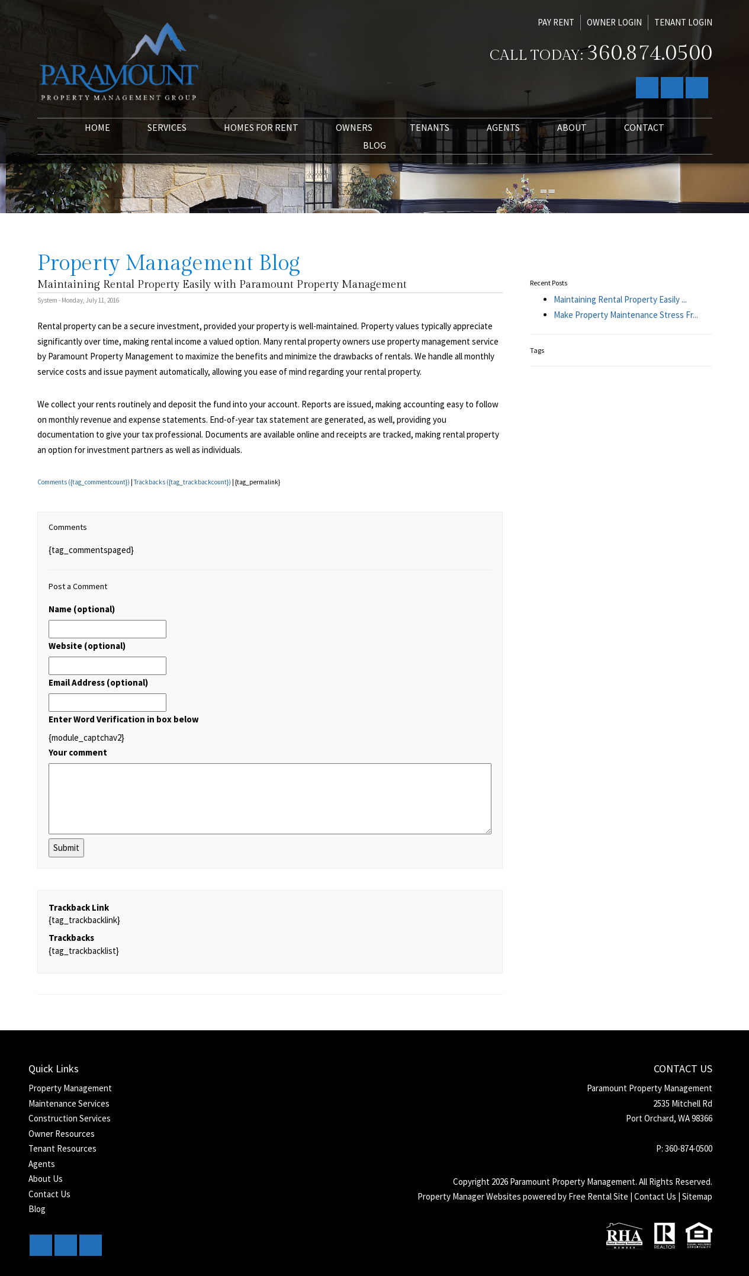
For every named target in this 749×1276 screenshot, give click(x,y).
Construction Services (69, 1118)
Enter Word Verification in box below (124, 719)
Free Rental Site (598, 1196)
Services (167, 127)
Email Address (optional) (98, 682)
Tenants (429, 127)
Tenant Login (683, 22)
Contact (644, 127)
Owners (354, 127)
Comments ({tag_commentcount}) (83, 482)
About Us (45, 1178)
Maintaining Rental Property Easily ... (620, 299)
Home (97, 127)
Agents (503, 127)
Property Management (70, 1088)
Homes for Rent (261, 127)
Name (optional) (82, 609)
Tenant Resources (62, 1148)
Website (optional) (87, 645)
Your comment (78, 752)
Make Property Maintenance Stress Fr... (626, 314)
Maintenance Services (69, 1103)
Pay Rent (556, 22)
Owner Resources (61, 1133)
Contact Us (49, 1194)
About (572, 127)
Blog (374, 145)
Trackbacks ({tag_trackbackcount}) (182, 482)
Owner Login (614, 22)
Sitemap (697, 1196)
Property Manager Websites (469, 1196)
